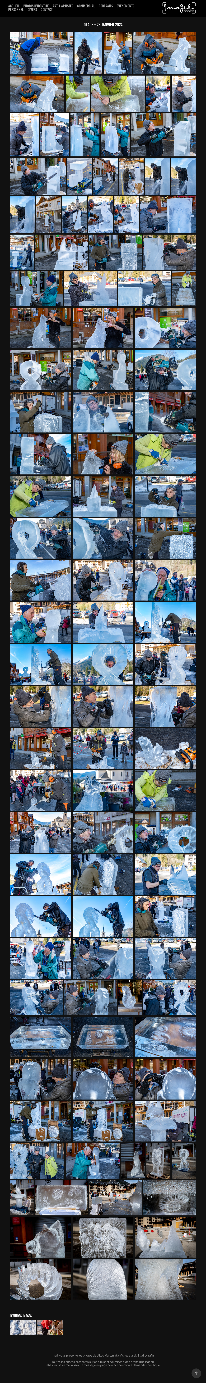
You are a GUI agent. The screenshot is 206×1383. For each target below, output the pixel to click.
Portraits (106, 6)
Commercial (86, 6)
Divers (32, 9)
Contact (46, 9)
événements (125, 6)
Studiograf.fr (146, 1355)
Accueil (13, 6)
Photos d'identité (36, 6)
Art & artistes (63, 6)
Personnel (15, 9)
